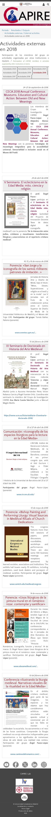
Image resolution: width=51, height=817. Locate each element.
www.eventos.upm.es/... (25, 333)
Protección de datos (25, 811)
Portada (5, 30)
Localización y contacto (25, 806)
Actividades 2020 (9, 73)
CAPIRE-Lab (25, 774)
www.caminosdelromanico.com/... (25, 754)
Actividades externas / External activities (22, 33)
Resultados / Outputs (20, 30)
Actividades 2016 (24, 77)
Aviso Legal (25, 808)
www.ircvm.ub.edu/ (25, 494)
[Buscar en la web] (48, 4)
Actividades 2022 (24, 69)
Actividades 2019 (25, 73)
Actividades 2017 (9, 77)
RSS (25, 813)
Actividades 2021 (39, 69)
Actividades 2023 (9, 69)
